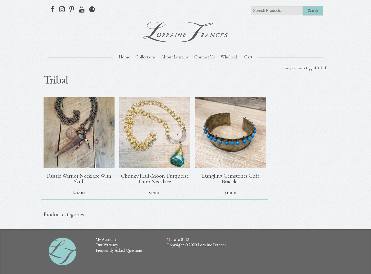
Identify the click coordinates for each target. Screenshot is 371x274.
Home (124, 57)
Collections (145, 57)
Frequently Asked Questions (119, 250)
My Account (106, 239)
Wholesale (229, 57)
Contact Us (204, 57)
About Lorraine (175, 57)
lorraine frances (185, 32)
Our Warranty (107, 244)
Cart (248, 57)
